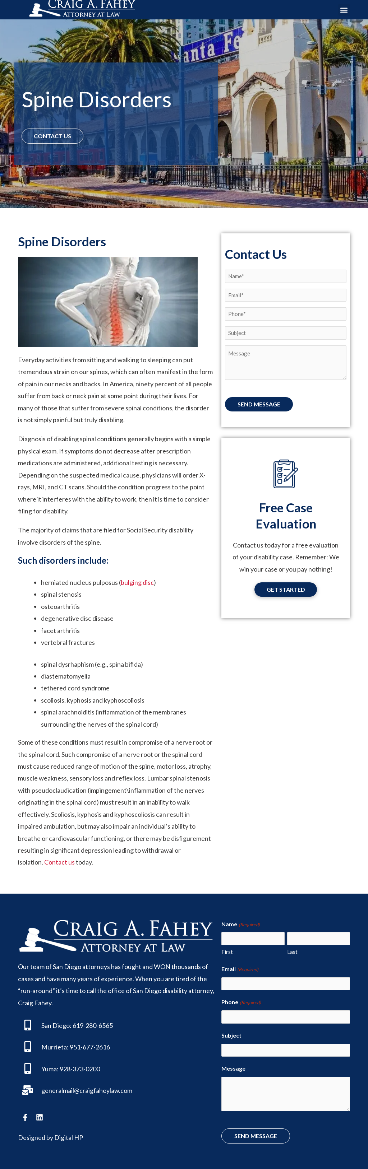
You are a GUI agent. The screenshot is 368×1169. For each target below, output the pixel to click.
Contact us (59, 862)
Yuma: (50, 1068)
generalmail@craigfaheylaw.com (86, 1090)
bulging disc (137, 582)
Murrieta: (55, 1047)
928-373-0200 (80, 1068)
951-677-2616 (90, 1047)
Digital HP (68, 1137)
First (227, 951)
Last (292, 951)
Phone (241, 1002)
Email (239, 969)
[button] (344, 10)
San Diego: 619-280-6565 (77, 1025)
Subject (231, 1034)
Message (233, 1067)
